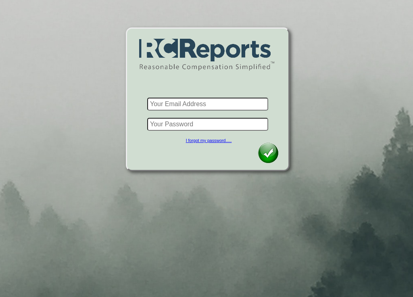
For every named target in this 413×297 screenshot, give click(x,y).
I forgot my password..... (209, 140)
